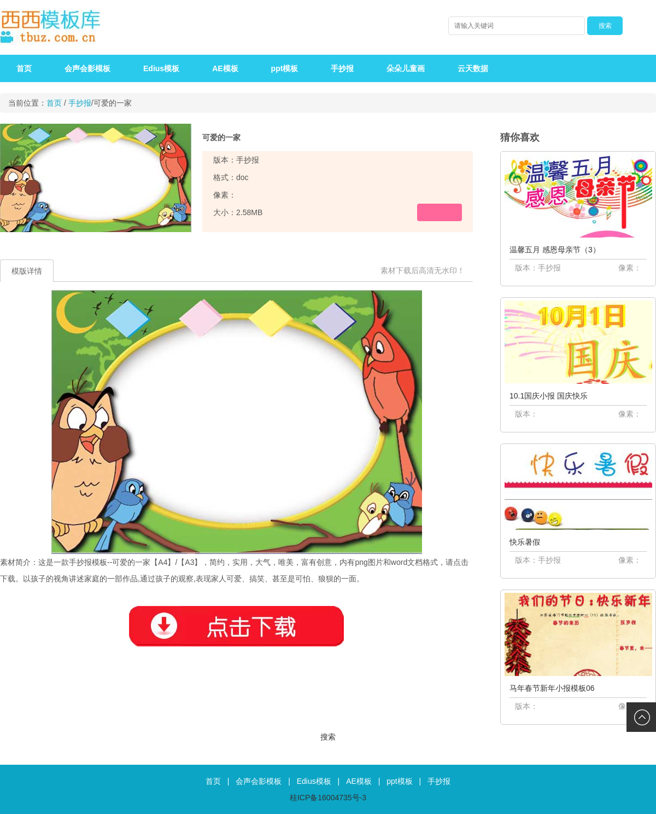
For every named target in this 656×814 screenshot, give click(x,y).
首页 (24, 68)
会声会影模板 (87, 68)
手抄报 (342, 68)
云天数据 (473, 68)
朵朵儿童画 (405, 68)
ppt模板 (284, 68)
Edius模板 (161, 68)
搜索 (328, 736)
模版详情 (26, 271)
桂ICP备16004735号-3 (328, 797)
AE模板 (225, 68)
